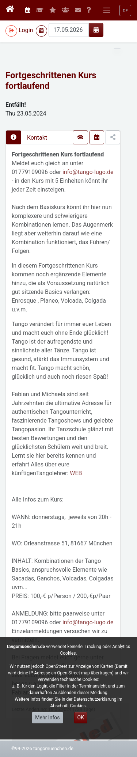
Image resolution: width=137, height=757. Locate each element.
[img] (96, 30)
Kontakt (37, 137)
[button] (125, 10)
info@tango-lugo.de (88, 172)
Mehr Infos (47, 717)
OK (80, 717)
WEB (76, 473)
